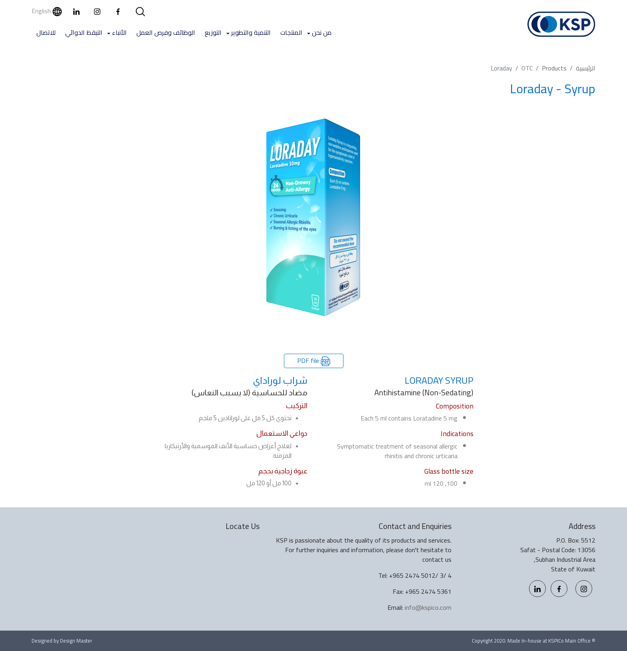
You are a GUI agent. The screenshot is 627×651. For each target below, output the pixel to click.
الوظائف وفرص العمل (165, 32)
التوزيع (213, 32)
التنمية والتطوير (251, 32)
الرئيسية (585, 68)
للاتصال (46, 32)
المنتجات (291, 32)
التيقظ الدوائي (83, 32)
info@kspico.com (428, 607)
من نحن (321, 32)
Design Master (76, 640)
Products (554, 68)
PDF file (313, 361)
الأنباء (119, 32)
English (47, 11)
